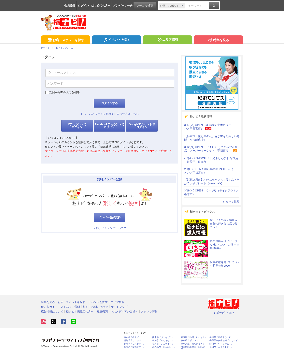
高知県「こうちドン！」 (221, 347)
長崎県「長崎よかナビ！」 (222, 337)
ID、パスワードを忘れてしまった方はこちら (109, 113)
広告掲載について (52, 311)
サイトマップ (119, 306)
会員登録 (69, 5)
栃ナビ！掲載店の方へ (80, 311)
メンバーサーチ (123, 5)
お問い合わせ (99, 306)
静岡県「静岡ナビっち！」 (194, 337)
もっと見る (230, 201)
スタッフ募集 (149, 311)
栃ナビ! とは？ (223, 312)
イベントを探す (116, 40)
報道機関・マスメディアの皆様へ (117, 311)
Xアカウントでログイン (77, 126)
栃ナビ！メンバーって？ (109, 228)
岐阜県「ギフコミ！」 (192, 340)
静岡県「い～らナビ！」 (221, 344)
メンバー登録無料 (109, 217)
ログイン (83, 5)
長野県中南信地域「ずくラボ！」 (225, 340)
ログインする (109, 103)
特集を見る (218, 40)
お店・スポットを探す (65, 40)
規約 (85, 306)
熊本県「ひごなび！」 (163, 337)
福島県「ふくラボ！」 (134, 340)
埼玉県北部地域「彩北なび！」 (193, 348)
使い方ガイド (49, 306)
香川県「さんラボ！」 (163, 344)
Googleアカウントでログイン (142, 126)
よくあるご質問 (70, 306)
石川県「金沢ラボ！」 (134, 347)
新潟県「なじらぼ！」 (163, 340)
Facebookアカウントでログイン (109, 126)
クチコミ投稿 (144, 5)
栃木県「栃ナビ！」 (133, 337)
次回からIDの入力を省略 (64, 92)
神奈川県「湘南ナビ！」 (193, 344)
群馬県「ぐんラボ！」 (134, 344)
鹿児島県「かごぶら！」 (164, 347)
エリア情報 (167, 40)
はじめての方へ (101, 5)
